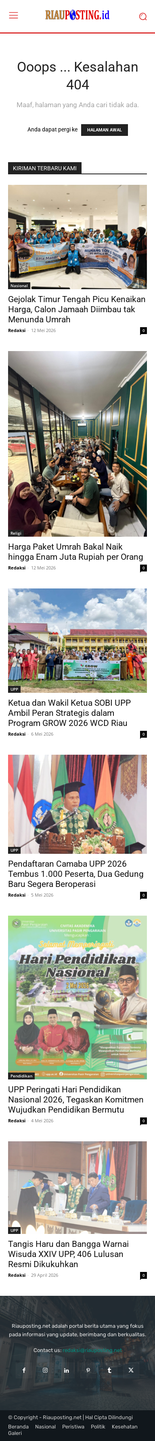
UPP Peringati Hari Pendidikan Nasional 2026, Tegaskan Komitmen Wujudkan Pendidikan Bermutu (76, 1100)
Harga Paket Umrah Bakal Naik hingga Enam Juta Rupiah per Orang (75, 552)
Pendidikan (21, 1076)
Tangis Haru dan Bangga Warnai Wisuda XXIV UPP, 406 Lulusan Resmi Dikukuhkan (68, 1254)
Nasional (19, 285)
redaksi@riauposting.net (92, 1350)
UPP (14, 689)
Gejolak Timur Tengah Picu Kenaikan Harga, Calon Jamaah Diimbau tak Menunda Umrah (77, 309)
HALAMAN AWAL (104, 130)
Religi (15, 533)
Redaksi (16, 330)
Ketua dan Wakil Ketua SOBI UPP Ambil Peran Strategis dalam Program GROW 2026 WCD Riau (69, 713)
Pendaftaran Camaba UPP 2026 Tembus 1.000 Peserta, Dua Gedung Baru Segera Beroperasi (76, 874)
